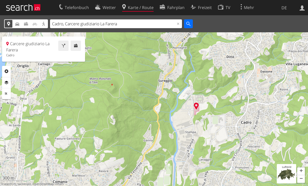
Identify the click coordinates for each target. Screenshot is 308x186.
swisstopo (24, 184)
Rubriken (6, 71)
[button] (301, 171)
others (59, 184)
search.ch (10, 184)
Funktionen (6, 93)
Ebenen (6, 82)
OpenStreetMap (43, 184)
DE (284, 8)
